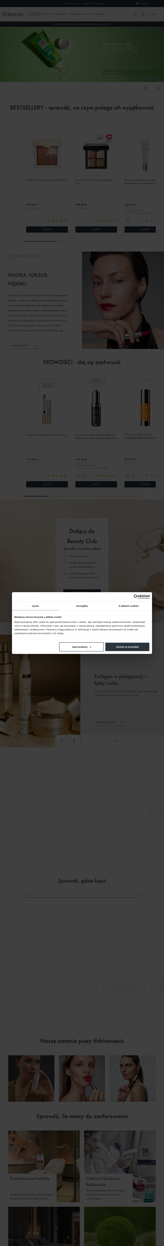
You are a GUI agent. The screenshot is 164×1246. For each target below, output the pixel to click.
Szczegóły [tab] (82, 606)
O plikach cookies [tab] (129, 606)
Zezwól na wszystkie (127, 646)
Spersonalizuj (81, 646)
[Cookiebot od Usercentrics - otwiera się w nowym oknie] (136, 597)
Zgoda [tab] (35, 606)
